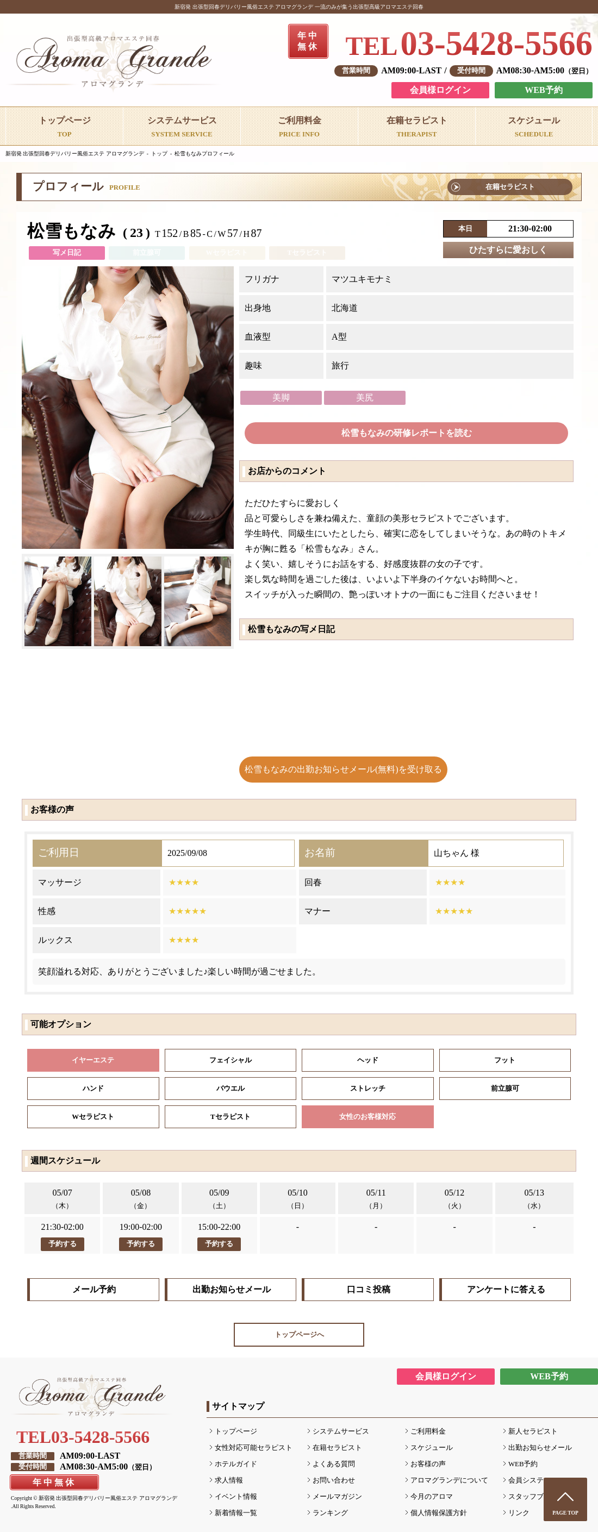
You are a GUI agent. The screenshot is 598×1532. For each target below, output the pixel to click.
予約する (62, 1244)
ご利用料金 (428, 1431)
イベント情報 (236, 1496)
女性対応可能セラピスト (253, 1448)
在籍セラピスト (510, 187)
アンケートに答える (506, 1289)
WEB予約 (543, 90)
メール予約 (94, 1289)
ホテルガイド (236, 1464)
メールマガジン (337, 1496)
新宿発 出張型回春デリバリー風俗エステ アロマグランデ (74, 154)
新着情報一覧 (236, 1513)
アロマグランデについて (449, 1480)
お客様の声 (428, 1464)
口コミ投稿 (368, 1289)
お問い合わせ (334, 1480)
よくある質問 (334, 1464)
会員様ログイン (440, 90)
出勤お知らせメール (231, 1289)
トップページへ (299, 1335)
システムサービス (341, 1431)
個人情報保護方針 (438, 1513)
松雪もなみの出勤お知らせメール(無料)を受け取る (343, 769)
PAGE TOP (565, 1513)
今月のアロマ (431, 1496)
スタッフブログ (533, 1496)
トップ (159, 154)
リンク (519, 1513)
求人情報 (229, 1480)
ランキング (330, 1513)
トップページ (236, 1431)
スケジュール (431, 1448)
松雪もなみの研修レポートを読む (406, 432)
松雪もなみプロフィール (204, 154)
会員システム (529, 1480)
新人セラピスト (533, 1431)
